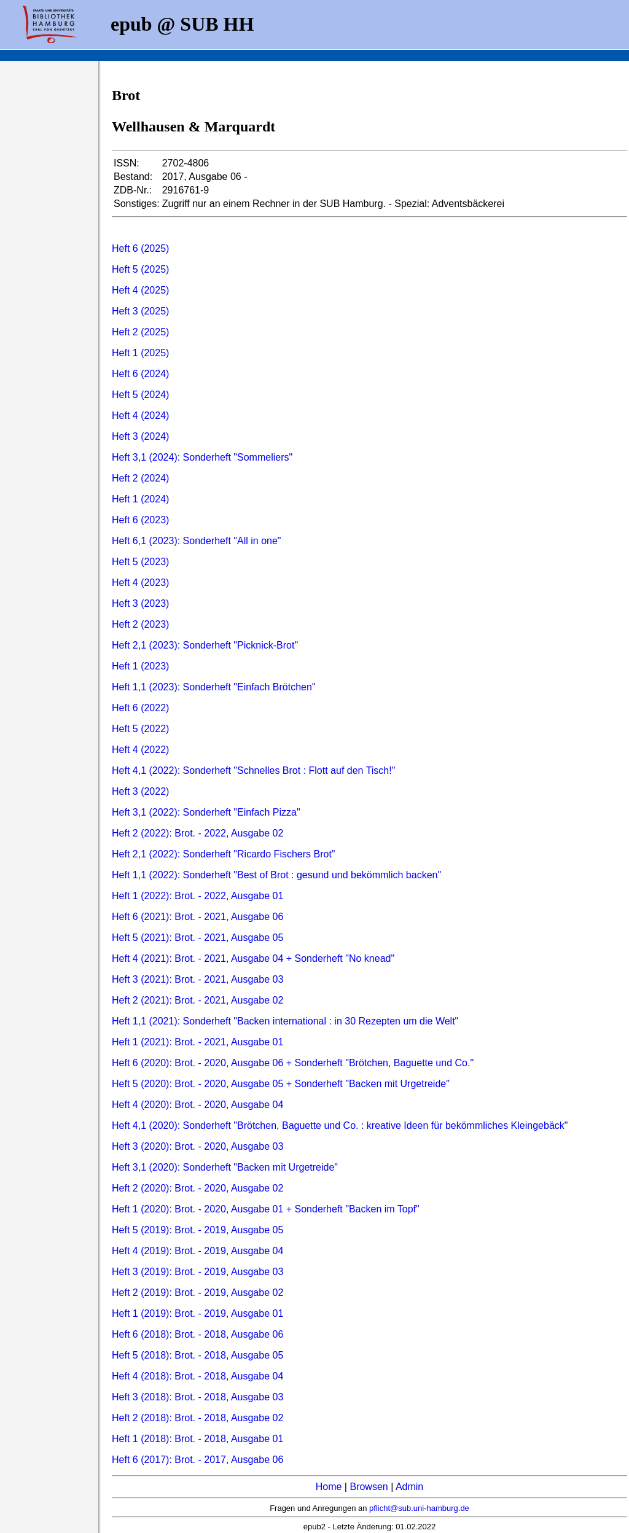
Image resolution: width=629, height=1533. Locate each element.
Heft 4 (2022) (140, 749)
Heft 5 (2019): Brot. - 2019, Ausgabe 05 (197, 1230)
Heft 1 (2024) (140, 499)
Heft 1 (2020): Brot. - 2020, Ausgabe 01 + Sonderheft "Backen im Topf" (266, 1209)
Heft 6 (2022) (140, 708)
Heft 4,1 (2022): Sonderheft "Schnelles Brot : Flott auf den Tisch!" (253, 770)
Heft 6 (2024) (140, 374)
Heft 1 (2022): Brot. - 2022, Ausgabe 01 (197, 896)
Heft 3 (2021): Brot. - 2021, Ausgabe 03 (197, 979)
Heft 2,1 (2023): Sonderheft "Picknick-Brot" (205, 645)
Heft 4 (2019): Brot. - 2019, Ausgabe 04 (197, 1251)
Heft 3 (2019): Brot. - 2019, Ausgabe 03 (197, 1271)
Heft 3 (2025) (140, 311)
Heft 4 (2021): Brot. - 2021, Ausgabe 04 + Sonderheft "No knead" (253, 958)
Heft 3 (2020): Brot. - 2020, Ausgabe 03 (197, 1146)
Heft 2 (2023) (140, 624)
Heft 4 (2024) (140, 415)
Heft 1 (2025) (140, 353)
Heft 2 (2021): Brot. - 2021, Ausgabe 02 (197, 1000)
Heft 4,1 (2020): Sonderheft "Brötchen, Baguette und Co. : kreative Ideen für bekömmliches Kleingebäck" (340, 1125)
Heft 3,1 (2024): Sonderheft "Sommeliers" (202, 457)
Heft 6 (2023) (140, 520)
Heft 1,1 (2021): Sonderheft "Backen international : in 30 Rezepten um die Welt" (285, 1021)
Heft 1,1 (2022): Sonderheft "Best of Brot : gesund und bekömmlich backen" (276, 875)
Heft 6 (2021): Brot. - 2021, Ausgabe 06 (197, 916)
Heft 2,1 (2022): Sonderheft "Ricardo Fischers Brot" (223, 854)
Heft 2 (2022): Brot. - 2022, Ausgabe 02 (197, 833)
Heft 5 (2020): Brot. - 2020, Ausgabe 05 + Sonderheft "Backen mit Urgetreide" (281, 1084)
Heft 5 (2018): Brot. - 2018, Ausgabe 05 (197, 1355)
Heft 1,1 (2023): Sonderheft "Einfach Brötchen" (214, 687)
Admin (409, 1486)
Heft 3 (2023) (140, 603)
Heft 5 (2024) (140, 394)
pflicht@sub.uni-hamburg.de (419, 1508)
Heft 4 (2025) (140, 290)
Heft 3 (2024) (140, 436)
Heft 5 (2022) (140, 729)
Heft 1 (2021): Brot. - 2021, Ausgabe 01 (197, 1042)
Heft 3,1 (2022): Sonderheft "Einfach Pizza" (206, 812)
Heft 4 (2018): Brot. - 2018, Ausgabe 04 (197, 1376)
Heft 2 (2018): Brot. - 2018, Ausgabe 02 (197, 1418)
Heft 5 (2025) (140, 269)
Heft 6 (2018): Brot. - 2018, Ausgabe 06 (197, 1334)
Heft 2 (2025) (140, 332)
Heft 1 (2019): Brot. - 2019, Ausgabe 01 (197, 1313)
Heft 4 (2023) (140, 582)
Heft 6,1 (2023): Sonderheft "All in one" (196, 541)
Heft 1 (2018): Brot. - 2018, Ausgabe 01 (197, 1439)
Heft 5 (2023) (140, 561)
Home (329, 1486)
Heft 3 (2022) (140, 791)
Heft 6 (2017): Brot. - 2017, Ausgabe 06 (197, 1459)
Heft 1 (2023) (140, 666)
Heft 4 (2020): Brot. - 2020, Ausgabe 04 (197, 1104)
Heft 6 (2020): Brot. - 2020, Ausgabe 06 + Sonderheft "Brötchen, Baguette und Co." (293, 1063)
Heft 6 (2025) (140, 248)
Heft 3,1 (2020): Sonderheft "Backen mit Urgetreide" (225, 1167)
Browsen (369, 1486)
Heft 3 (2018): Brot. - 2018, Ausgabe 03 (197, 1397)
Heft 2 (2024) (140, 478)
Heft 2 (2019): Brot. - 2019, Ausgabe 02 (197, 1292)
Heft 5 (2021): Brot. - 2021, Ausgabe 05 (197, 937)
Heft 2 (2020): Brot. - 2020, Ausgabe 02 (197, 1188)
